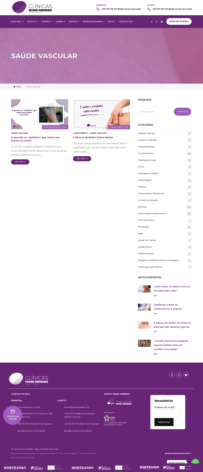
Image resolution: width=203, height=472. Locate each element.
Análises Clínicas (146, 133)
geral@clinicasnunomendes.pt (31, 430)
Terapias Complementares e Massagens (158, 260)
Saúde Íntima (145, 247)
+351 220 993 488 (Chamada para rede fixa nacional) (79, 415)
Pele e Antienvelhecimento (152, 213)
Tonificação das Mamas (150, 267)
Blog (111, 21)
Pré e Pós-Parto (146, 220)
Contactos (125, 21)
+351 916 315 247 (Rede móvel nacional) (121, 9)
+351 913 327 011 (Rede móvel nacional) (172, 9)
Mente (73, 21)
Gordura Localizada (148, 200)
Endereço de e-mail (165, 407)
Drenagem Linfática (148, 173)
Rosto (32, 21)
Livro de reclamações (67, 453)
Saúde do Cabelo (147, 240)
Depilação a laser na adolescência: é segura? (168, 306)
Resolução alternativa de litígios (23, 453)
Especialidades (92, 21)
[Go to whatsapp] (195, 463)
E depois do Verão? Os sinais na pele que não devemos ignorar (172, 324)
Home (17, 87)
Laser (59, 21)
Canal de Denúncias (26, 457)
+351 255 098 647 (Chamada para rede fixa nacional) (35, 415)
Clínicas (16, 21)
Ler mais (20, 162)
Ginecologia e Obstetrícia (151, 193)
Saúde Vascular (19, 133)
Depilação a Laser (147, 160)
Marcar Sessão (179, 21)
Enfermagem (145, 180)
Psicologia (143, 227)
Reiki (140, 233)
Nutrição (142, 207)
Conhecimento (80, 133)
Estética (142, 187)
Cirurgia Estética (146, 147)
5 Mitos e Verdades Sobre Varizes (93, 137)
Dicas (141, 167)
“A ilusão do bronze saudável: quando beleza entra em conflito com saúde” (171, 345)
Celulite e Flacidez (147, 140)
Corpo (46, 21)
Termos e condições (47, 453)
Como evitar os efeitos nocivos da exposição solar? (172, 288)
